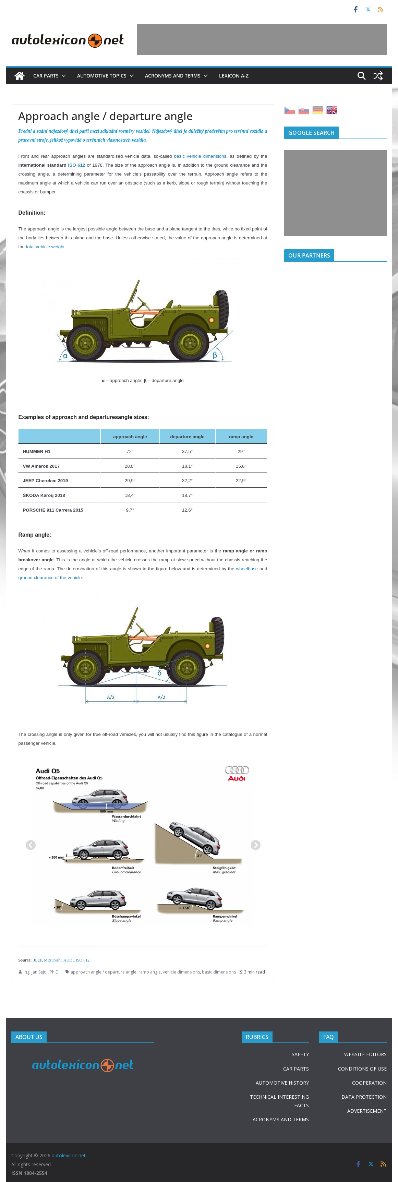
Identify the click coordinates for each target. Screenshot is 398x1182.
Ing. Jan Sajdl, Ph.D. (42, 972)
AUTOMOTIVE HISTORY (282, 1082)
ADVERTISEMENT (367, 1111)
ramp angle (149, 972)
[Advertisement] (262, 39)
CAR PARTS (296, 1068)
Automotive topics (101, 75)
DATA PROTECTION (364, 1097)
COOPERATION (369, 1082)
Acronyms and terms (173, 75)
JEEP (38, 960)
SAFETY (300, 1054)
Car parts (46, 75)
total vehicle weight (45, 246)
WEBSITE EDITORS (365, 1054)
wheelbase (247, 568)
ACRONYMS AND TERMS (281, 1119)
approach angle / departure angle (103, 972)
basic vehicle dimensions (200, 156)
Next (253, 843)
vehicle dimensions (181, 972)
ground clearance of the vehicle (50, 577)
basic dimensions (219, 972)
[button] (62, 76)
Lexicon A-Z (234, 75)
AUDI (68, 960)
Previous (28, 843)
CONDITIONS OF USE (362, 1068)
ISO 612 (76, 165)
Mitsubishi (52, 960)
